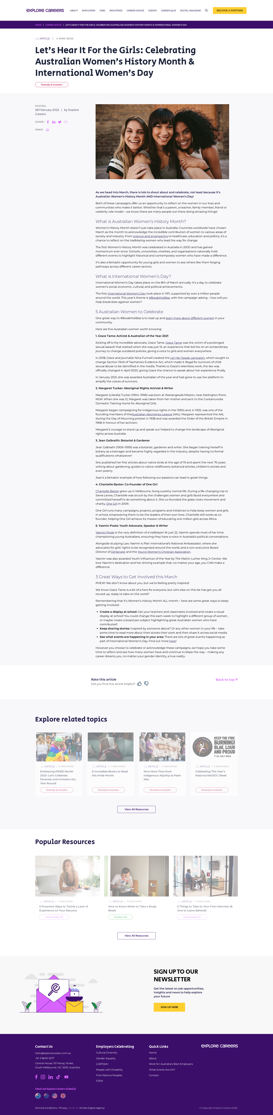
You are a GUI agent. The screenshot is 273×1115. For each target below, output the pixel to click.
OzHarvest (118, 551)
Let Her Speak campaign (187, 358)
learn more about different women (190, 318)
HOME (38, 25)
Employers (88, 11)
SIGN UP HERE (169, 1007)
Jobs (102, 11)
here (172, 641)
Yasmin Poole (105, 532)
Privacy (63, 1107)
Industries (116, 11)
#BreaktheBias (159, 297)
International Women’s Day (127, 293)
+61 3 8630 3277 (44, 1058)
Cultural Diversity (106, 1052)
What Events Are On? (162, 1069)
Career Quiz (168, 11)
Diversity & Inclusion (51, 84)
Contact (154, 1075)
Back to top (227, 680)
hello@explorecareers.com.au (53, 1053)
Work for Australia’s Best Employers (171, 1064)
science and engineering (150, 236)
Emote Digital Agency (92, 1107)
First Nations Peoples (109, 1075)
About (74, 11)
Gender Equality (106, 1058)
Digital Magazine (190, 11)
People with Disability (109, 1069)
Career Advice (135, 11)
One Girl (111, 503)
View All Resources (137, 809)
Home (153, 1052)
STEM (99, 1080)
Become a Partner (230, 10)
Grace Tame (174, 342)
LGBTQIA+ (102, 1064)
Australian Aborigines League (152, 414)
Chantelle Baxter (107, 491)
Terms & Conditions (46, 1107)
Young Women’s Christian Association (164, 551)
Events (153, 11)
